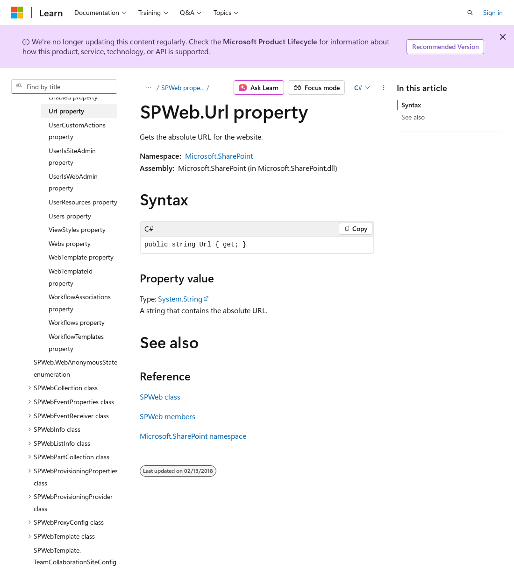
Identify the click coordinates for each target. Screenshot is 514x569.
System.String (180, 298)
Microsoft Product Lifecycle (270, 41)
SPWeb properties (183, 87)
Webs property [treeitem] (70, 243)
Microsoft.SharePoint (219, 156)
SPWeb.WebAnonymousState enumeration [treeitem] (75, 368)
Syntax (411, 104)
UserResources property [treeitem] (83, 201)
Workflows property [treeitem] (77, 322)
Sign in (493, 12)
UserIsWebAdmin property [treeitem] (73, 182)
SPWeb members (167, 416)
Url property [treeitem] (66, 110)
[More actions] (383, 87)
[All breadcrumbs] (148, 87)
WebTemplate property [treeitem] (81, 257)
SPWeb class (160, 396)
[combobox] (64, 86)
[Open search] (470, 12)
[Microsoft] (17, 13)
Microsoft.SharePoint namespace (193, 436)
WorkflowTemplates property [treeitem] (76, 342)
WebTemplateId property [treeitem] (71, 277)
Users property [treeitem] (70, 215)
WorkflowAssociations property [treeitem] (80, 302)
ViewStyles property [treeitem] (77, 229)
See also (413, 116)
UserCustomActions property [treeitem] (77, 130)
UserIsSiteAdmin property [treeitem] (72, 156)
